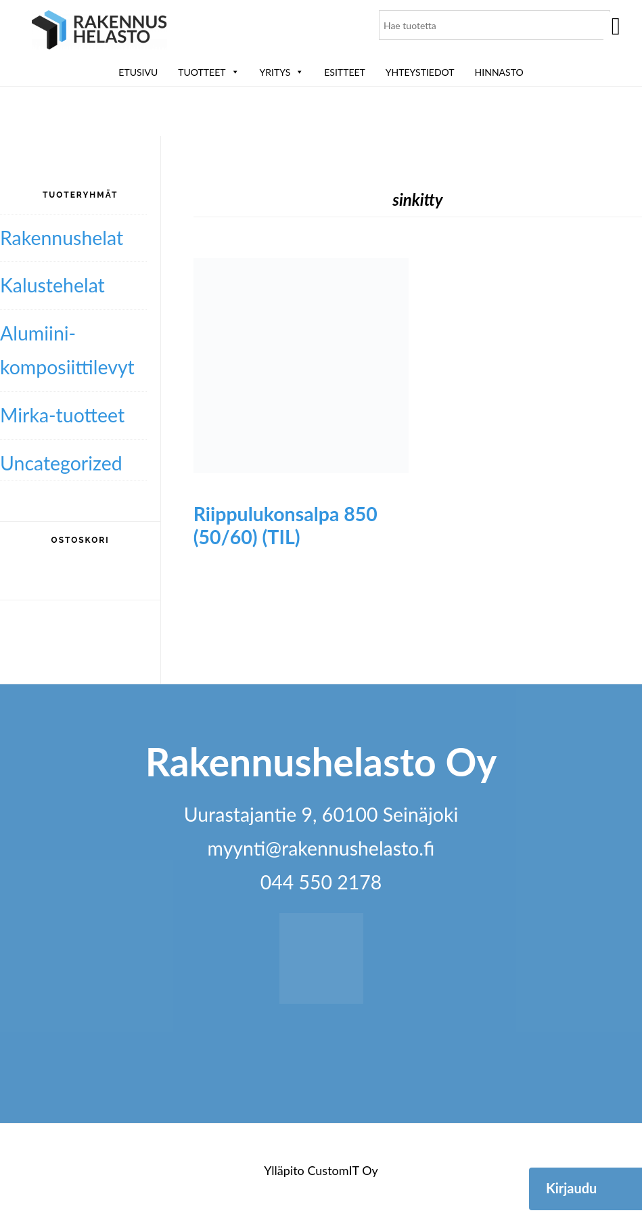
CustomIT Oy (342, 1170)
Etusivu (138, 72)
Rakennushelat (61, 237)
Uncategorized (61, 462)
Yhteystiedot (420, 72)
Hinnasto (499, 72)
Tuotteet (208, 72)
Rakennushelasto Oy (99, 32)
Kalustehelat (52, 284)
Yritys (282, 72)
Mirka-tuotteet (62, 414)
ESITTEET (344, 72)
